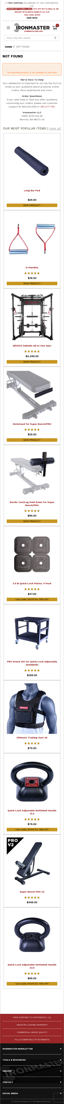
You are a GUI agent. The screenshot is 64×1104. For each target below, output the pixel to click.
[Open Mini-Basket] (55, 27)
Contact (32, 1082)
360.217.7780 (47, 106)
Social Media (32, 1093)
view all (55, 128)
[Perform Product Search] (55, 37)
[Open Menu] (8, 28)
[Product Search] (28, 37)
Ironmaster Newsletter (32, 1049)
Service (32, 1071)
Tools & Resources (32, 1060)
